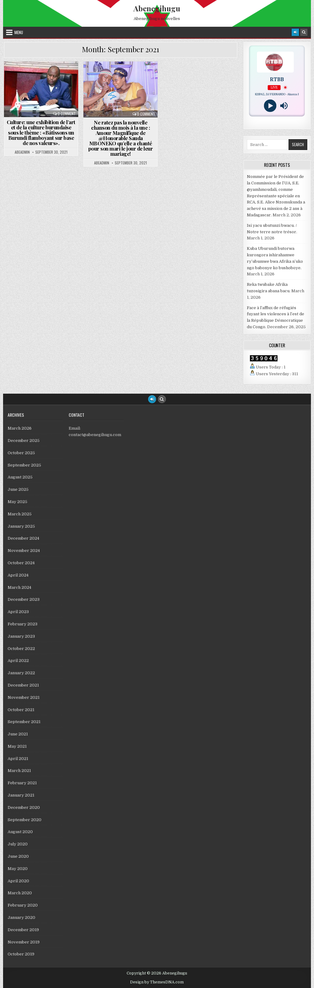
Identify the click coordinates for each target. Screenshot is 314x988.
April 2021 (18, 758)
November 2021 (24, 697)
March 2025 (20, 514)
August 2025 (20, 477)
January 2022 (21, 673)
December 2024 (23, 538)
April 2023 (18, 611)
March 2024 (19, 587)
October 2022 (21, 648)
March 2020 (20, 893)
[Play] (270, 106)
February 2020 (23, 905)
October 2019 (21, 954)
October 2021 (21, 709)
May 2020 (18, 868)
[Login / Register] (295, 32)
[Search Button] (304, 32)
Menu (18, 32)
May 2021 (17, 746)
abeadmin (22, 152)
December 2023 (24, 599)
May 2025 (17, 501)
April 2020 (18, 881)
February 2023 (22, 624)
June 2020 (18, 856)
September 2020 (24, 819)
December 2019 (23, 929)
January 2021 (21, 795)
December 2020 (24, 807)
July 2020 (18, 844)
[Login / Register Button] (152, 399)
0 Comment (67, 114)
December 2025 (24, 440)
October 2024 (21, 563)
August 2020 (20, 831)
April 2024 (18, 575)
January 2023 (21, 636)
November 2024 (24, 550)
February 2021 (22, 783)
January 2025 (21, 526)
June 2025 (18, 489)
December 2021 (23, 685)
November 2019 (24, 942)
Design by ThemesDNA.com (157, 982)
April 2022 (18, 660)
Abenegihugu (156, 8)
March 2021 (19, 770)
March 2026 (20, 428)
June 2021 (18, 734)
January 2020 (21, 917)
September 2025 (24, 465)
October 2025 (21, 453)
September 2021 (24, 721)
